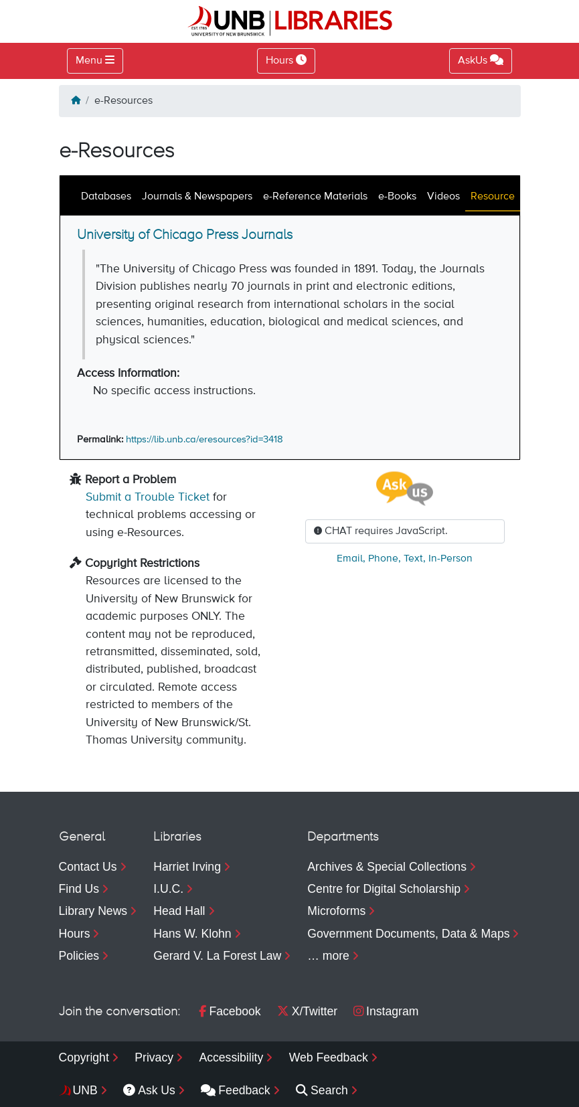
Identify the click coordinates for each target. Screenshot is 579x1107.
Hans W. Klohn (192, 933)
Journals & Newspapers (197, 196)
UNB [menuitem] (85, 1090)
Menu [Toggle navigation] (89, 61)
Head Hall (179, 911)
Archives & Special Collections (387, 866)
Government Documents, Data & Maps (408, 933)
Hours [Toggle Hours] (286, 60)
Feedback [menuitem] (235, 1090)
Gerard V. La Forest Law (217, 955)
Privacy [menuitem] (154, 1057)
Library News (93, 911)
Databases (106, 196)
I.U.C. (168, 889)
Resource (493, 196)
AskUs (480, 60)
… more (328, 955)
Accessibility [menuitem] (231, 1057)
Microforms (336, 911)
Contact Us (88, 866)
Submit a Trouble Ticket (148, 497)
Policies (79, 955)
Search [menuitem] (322, 1090)
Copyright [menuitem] (84, 1057)
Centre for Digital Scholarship (384, 889)
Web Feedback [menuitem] (328, 1057)
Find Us (79, 889)
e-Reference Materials (315, 196)
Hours (74, 933)
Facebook (229, 1011)
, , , (405, 559)
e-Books (397, 196)
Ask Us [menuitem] (149, 1090)
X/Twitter (307, 1011)
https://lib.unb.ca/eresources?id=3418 (204, 439)
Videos (443, 196)
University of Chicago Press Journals (185, 235)
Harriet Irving (187, 866)
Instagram (385, 1011)
